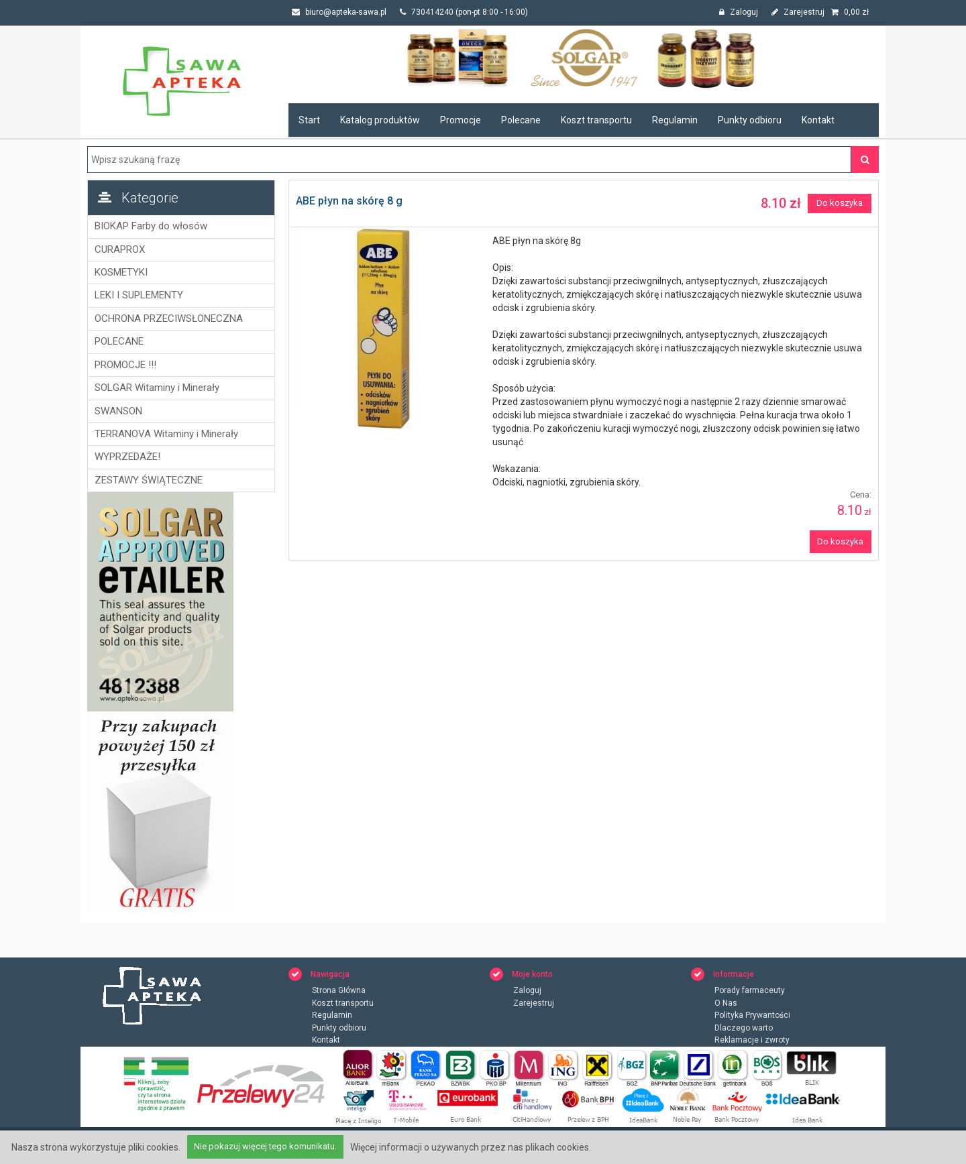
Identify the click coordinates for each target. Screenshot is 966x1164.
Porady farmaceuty (749, 990)
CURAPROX (120, 249)
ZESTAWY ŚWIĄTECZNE (149, 480)
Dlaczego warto (743, 1028)
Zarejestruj (797, 12)
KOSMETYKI (121, 272)
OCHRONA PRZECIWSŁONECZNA (169, 318)
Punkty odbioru (750, 120)
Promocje (460, 120)
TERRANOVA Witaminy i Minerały (166, 434)
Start (309, 120)
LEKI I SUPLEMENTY (139, 295)
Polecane (521, 120)
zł (850, 12)
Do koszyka (839, 203)
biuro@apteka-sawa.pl (339, 12)
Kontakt (818, 120)
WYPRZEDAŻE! (127, 457)
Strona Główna (339, 990)
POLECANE (119, 341)
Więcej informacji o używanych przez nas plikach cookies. (470, 1147)
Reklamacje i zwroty (752, 1040)
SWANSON (118, 411)
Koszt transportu (596, 120)
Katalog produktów (380, 120)
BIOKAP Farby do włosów (151, 226)
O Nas (725, 1003)
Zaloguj (738, 12)
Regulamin (675, 120)
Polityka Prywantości (752, 1015)
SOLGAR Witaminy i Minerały (157, 388)
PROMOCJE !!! (125, 365)
